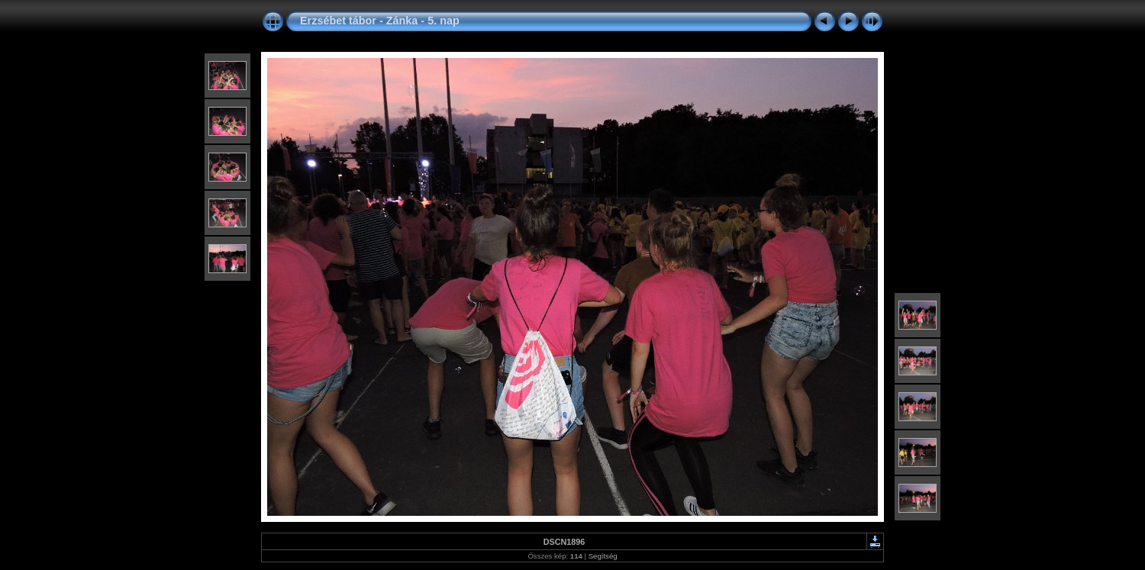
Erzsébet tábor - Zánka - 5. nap (380, 20)
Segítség (603, 556)
